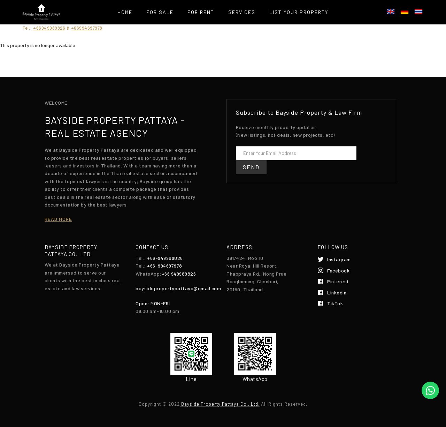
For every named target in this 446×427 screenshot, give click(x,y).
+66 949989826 (179, 274)
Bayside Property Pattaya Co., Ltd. (220, 404)
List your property (298, 12)
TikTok (335, 303)
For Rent (200, 12)
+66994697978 (86, 28)
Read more (58, 219)
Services (241, 12)
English (390, 11)
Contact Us (222, 29)
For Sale (160, 12)
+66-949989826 (165, 258)
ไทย (418, 11)
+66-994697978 (164, 266)
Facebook (338, 271)
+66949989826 (49, 28)
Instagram (339, 259)
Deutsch (404, 11)
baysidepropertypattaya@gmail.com (178, 288)
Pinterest (338, 281)
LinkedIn (336, 292)
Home (124, 12)
